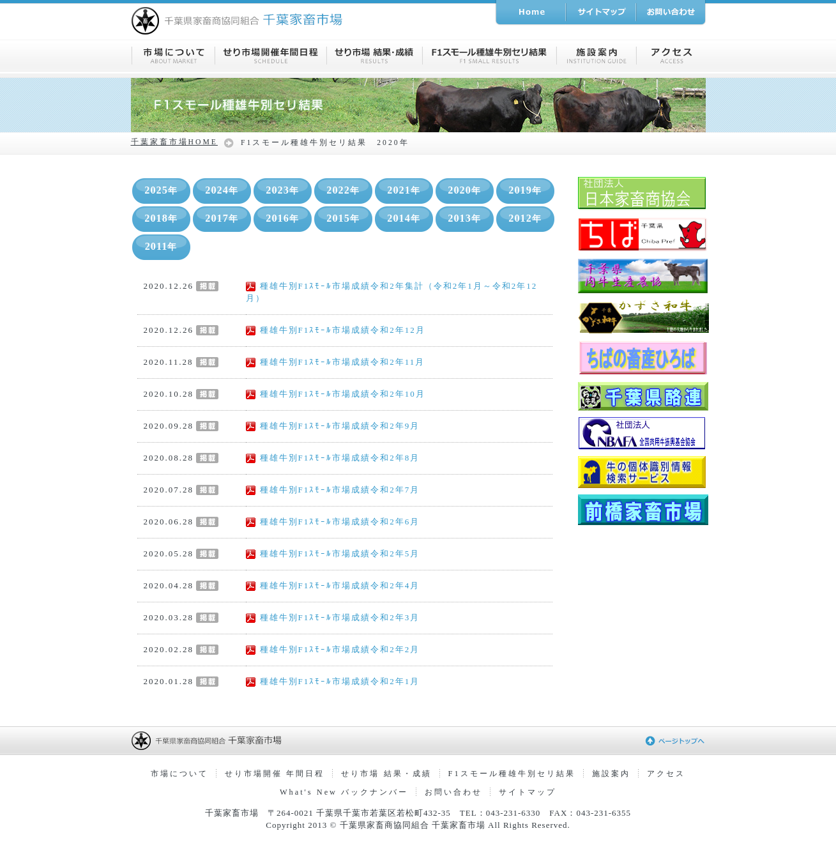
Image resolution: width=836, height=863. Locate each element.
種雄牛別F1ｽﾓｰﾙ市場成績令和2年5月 (333, 553)
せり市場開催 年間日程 (274, 773)
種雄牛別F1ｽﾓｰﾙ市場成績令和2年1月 (333, 681)
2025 (161, 190)
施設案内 (611, 773)
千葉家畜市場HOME (174, 142)
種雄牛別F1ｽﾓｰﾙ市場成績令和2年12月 (335, 330)
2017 (221, 218)
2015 (343, 218)
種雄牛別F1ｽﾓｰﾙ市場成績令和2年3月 (333, 617)
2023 (282, 190)
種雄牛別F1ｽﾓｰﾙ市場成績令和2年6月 (333, 521)
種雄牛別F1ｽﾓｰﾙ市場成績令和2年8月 (333, 457)
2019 (525, 190)
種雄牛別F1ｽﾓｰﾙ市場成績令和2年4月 (333, 585)
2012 (525, 218)
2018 (161, 218)
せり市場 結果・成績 (386, 773)
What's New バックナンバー (344, 792)
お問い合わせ (453, 792)
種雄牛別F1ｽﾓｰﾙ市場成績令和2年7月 (333, 489)
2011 (161, 246)
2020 (464, 190)
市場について (179, 773)
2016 (282, 218)
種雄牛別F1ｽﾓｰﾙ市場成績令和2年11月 (335, 362)
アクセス (666, 773)
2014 (403, 218)
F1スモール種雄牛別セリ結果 (511, 773)
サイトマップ (527, 792)
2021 (403, 190)
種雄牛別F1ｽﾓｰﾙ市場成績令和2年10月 (335, 394)
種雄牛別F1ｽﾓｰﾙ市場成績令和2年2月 (333, 649)
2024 (221, 190)
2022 (343, 190)
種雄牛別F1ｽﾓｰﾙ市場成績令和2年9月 (333, 426)
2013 (464, 218)
